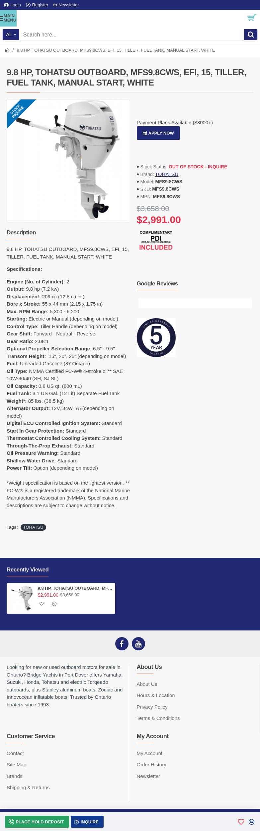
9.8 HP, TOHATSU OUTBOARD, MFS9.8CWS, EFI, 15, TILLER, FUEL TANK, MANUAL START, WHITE (75, 588)
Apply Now (161, 133)
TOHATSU (166, 174)
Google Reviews (157, 283)
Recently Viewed (27, 569)
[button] (143, 303)
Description (21, 232)
